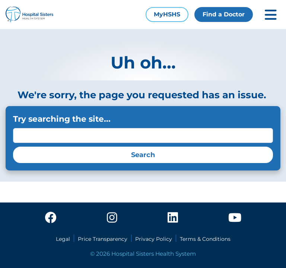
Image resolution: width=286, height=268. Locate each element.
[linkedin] (173, 218)
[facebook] (51, 218)
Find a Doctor (224, 14)
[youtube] (234, 218)
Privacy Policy (153, 239)
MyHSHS (167, 14)
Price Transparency (102, 239)
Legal (63, 239)
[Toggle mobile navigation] (271, 14)
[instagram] (112, 218)
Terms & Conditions (205, 239)
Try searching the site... (62, 119)
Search (143, 155)
